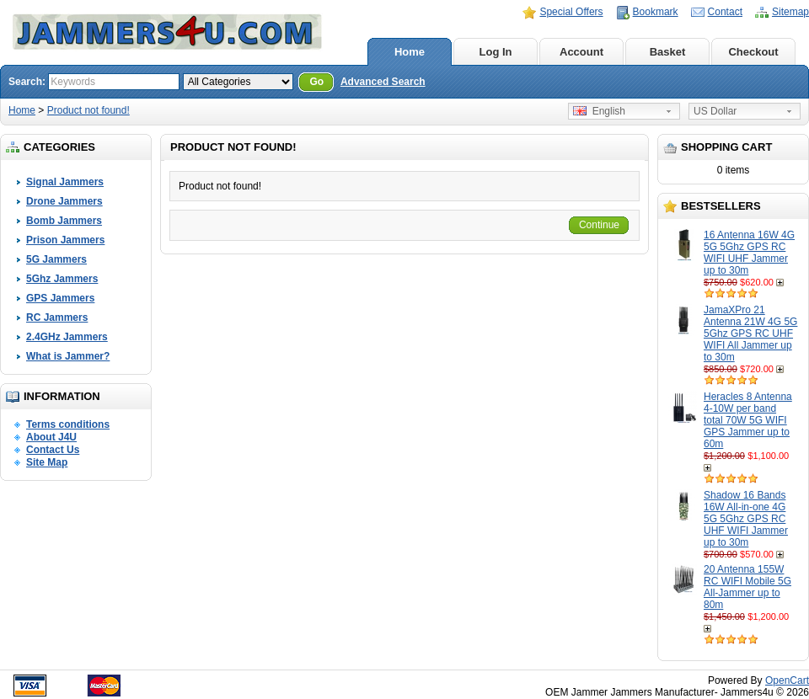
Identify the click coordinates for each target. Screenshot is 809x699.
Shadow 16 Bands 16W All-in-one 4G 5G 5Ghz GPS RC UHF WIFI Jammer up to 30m (746, 518)
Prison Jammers (65, 240)
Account (581, 51)
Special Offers (571, 12)
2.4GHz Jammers (67, 337)
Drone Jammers (64, 201)
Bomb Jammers (64, 221)
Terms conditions (68, 424)
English (599, 111)
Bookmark (655, 12)
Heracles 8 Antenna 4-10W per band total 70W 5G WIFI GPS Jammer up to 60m (748, 420)
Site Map (46, 462)
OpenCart (787, 680)
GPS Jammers (60, 298)
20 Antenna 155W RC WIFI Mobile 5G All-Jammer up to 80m (747, 587)
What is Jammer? (68, 356)
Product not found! (88, 110)
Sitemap (790, 12)
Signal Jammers (65, 182)
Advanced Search (383, 82)
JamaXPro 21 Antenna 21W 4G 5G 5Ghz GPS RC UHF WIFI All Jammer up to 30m (750, 333)
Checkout (753, 51)
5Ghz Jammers (62, 279)
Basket (668, 51)
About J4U (51, 437)
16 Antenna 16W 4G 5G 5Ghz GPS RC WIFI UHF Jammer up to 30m (749, 252)
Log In (496, 51)
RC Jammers (57, 317)
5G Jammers (56, 259)
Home (409, 51)
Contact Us (52, 450)
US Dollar (715, 111)
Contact (725, 12)
